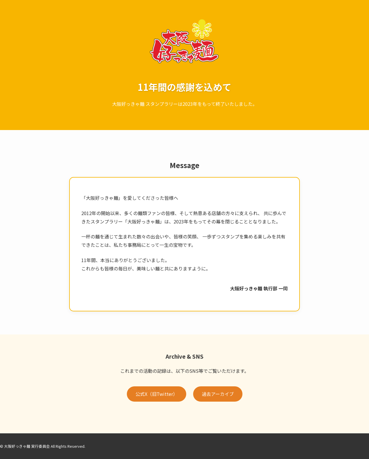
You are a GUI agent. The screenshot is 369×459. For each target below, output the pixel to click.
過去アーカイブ (218, 393)
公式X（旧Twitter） (156, 393)
